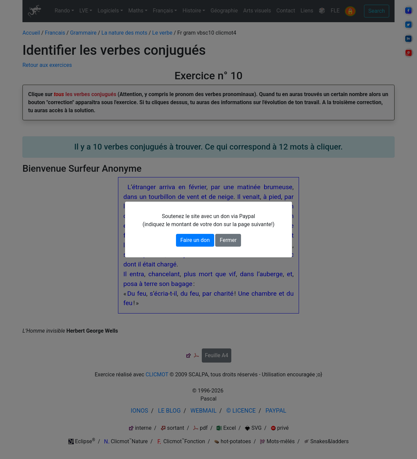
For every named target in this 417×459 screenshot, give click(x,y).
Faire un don (195, 240)
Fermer (228, 240)
